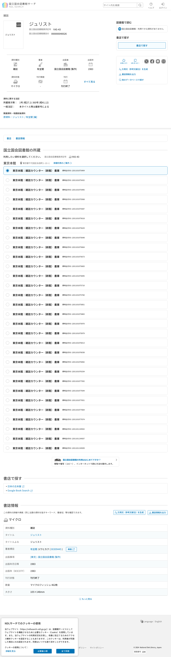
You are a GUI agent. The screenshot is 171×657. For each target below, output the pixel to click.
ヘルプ (151, 5)
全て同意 (65, 651)
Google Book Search (20, 490)
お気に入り (123, 61)
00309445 (56, 549)
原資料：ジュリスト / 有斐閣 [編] (20, 117)
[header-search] (123, 5)
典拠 (71, 549)
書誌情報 (20, 138)
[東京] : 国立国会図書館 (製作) (45, 557)
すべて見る (89, 81)
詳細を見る (11, 651)
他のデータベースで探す (131, 79)
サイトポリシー (97, 647)
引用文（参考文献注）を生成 (133, 69)
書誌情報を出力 (127, 74)
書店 (9, 138)
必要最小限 (43, 651)
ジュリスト (36, 535)
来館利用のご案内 (63, 163)
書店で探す (142, 45)
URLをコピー (135, 61)
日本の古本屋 (16, 486)
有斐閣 (33, 549)
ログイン (163, 5)
